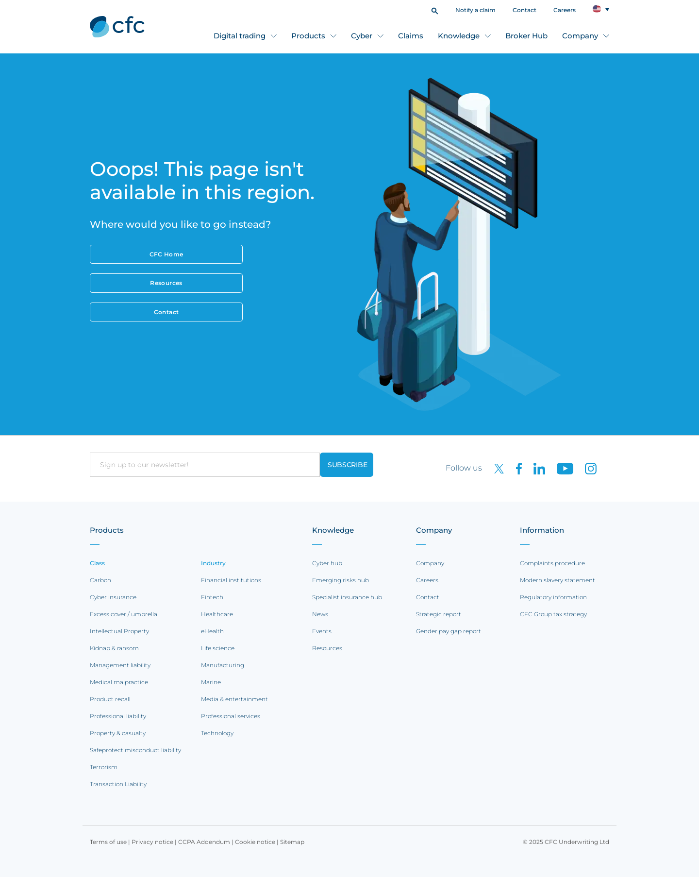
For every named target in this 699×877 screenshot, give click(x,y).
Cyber (361, 35)
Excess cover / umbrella (123, 614)
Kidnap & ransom (114, 648)
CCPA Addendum (204, 841)
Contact (524, 10)
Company (580, 35)
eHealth (212, 631)
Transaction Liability (118, 784)
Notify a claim (475, 10)
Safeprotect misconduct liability (135, 750)
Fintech (212, 597)
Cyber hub (327, 563)
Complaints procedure (552, 563)
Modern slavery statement (557, 580)
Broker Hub (526, 35)
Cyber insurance (113, 597)
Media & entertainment (234, 699)
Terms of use (108, 841)
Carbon (100, 580)
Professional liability (118, 716)
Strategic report (438, 614)
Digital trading (240, 35)
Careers (564, 10)
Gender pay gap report (448, 631)
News (320, 614)
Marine (211, 682)
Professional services (230, 716)
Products (308, 35)
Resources (166, 283)
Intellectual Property (119, 631)
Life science (217, 648)
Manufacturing (222, 665)
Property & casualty (118, 733)
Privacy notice (152, 841)
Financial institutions (231, 580)
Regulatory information (553, 597)
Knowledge (459, 35)
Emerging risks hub (340, 580)
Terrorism (103, 767)
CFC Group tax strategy (553, 614)
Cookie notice (255, 841)
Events (322, 631)
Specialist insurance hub (347, 597)
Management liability (120, 665)
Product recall (110, 699)
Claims (410, 35)
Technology (217, 733)
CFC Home (166, 254)
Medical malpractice (119, 682)
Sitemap (292, 841)
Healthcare (217, 614)
